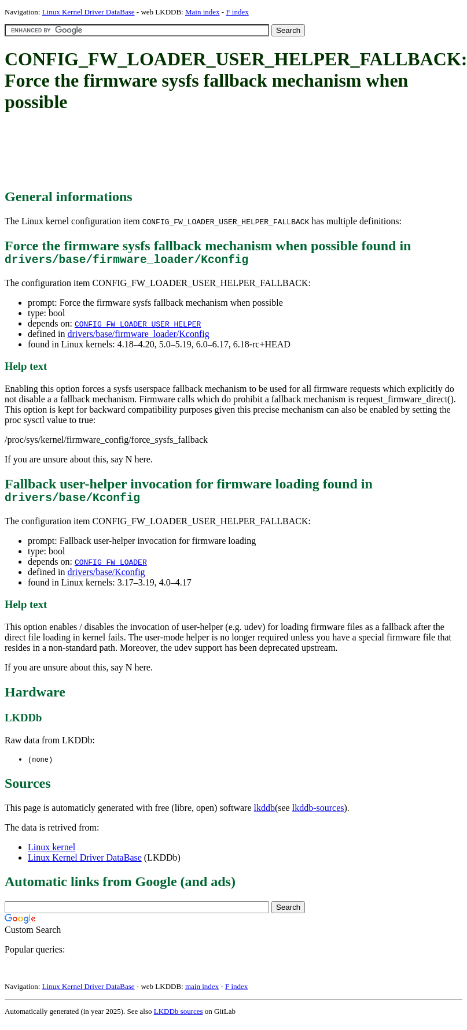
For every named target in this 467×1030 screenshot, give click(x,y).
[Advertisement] (215, 151)
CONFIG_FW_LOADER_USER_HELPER (138, 326)
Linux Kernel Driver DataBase (88, 12)
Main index (202, 12)
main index (202, 992)
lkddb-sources (318, 814)
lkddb (264, 814)
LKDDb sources (178, 1017)
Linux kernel (51, 853)
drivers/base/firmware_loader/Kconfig (138, 337)
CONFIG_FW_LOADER (111, 567)
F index (237, 12)
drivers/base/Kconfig (106, 578)
